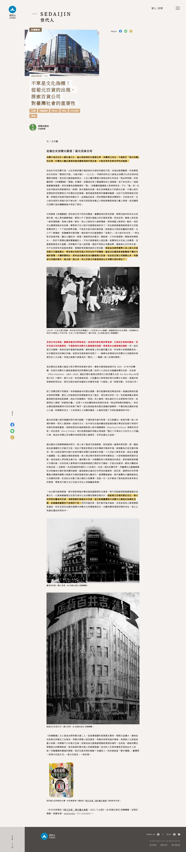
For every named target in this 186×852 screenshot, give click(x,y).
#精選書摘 (44, 111)
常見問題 (152, 845)
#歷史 (64, 111)
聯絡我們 (163, 845)
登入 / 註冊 (157, 8)
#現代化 (55, 111)
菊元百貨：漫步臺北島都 (96, 800)
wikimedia (69, 813)
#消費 (33, 111)
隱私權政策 (175, 845)
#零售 (33, 116)
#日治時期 (74, 111)
